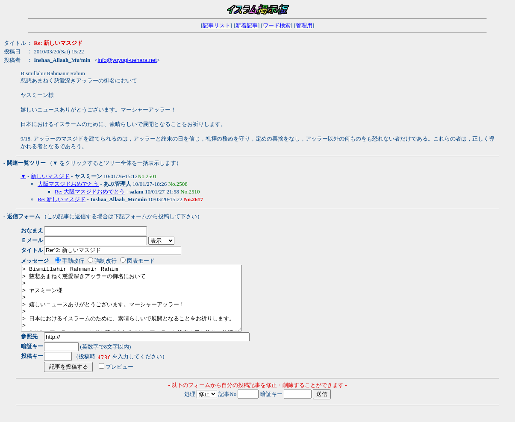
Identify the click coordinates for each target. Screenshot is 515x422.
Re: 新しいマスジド (61, 199)
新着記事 (246, 25)
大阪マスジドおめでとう (68, 184)
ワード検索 (277, 25)
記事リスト (216, 25)
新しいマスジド (50, 176)
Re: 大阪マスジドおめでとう (90, 191)
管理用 (304, 25)
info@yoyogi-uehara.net (127, 60)
